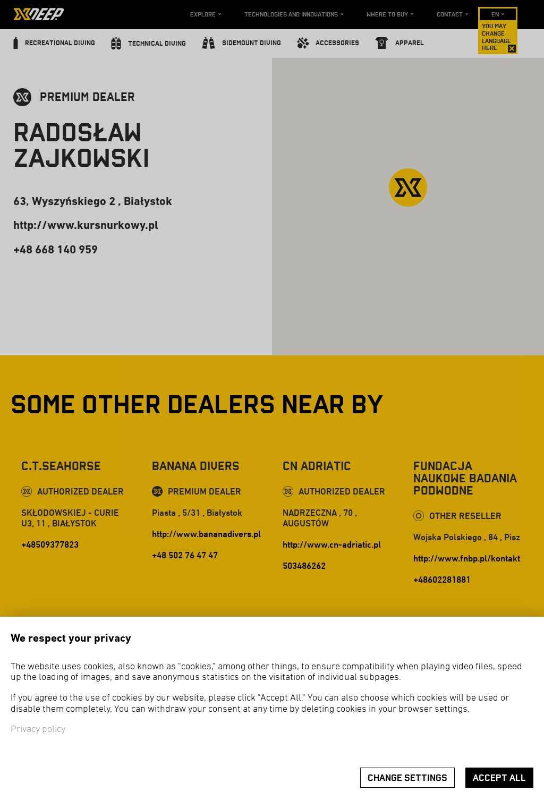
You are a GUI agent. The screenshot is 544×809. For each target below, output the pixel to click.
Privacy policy (38, 730)
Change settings (407, 778)
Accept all (499, 778)
